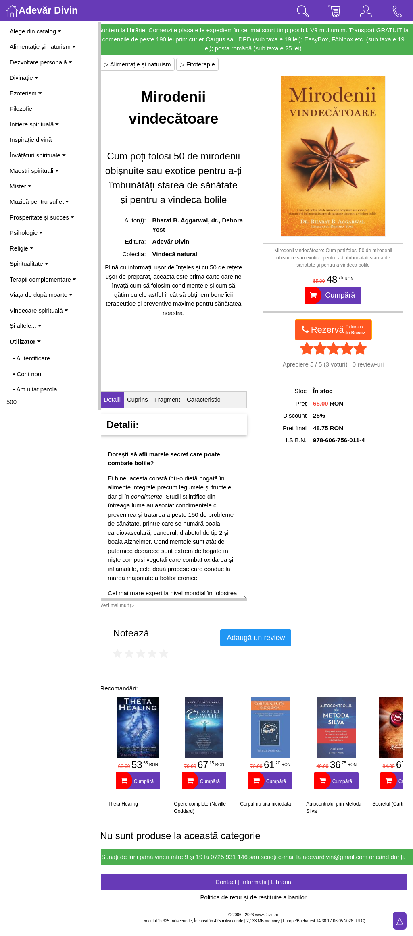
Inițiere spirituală (34, 124)
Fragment (174, 399)
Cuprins (144, 399)
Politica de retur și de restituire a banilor (257, 906)
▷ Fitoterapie (204, 64)
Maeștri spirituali (34, 170)
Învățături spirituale (38, 155)
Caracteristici (211, 399)
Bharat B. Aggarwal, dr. (191, 234)
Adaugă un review (263, 638)
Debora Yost (175, 243)
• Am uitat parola (35, 389)
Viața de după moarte (41, 294)
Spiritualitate (29, 263)
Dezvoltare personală (41, 62)
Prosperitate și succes (42, 217)
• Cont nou (27, 374)
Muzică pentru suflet (39, 201)
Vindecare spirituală (39, 310)
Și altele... (26, 325)
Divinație (24, 77)
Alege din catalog (35, 31)
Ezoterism (26, 93)
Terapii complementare (43, 279)
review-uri (372, 364)
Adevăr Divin (176, 256)
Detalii (119, 399)
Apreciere (297, 364)
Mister (20, 186)
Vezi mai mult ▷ (124, 605)
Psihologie (26, 232)
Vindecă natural (180, 268)
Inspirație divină (31, 139)
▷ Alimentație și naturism (144, 64)
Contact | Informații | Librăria (257, 890)
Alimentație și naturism (43, 46)
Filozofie (21, 108)
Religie (21, 248)
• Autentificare (31, 358)
